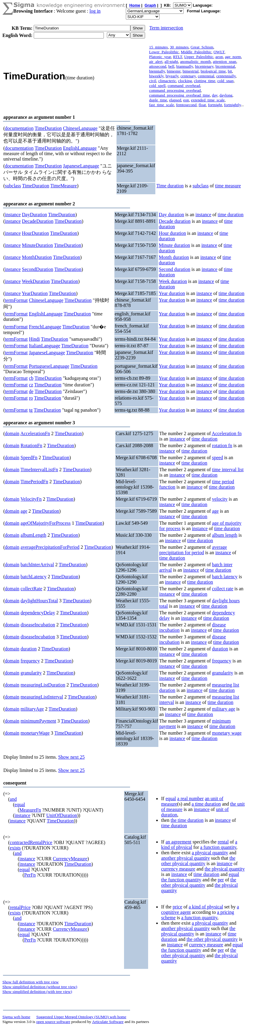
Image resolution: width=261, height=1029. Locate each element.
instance (12, 214)
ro (31, 398)
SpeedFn (28, 457)
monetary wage (226, 733)
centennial (206, 76)
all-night (171, 61)
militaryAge (32, 708)
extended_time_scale (208, 100)
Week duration (173, 281)
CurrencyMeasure (70, 858)
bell (171, 66)
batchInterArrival (37, 564)
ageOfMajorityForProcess (45, 523)
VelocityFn (31, 499)
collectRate (31, 588)
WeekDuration (36, 281)
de (31, 391)
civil (152, 80)
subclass (13, 185)
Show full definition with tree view (30, 982)
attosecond (157, 66)
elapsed (175, 100)
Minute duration (174, 245)
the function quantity (181, 879)
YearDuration (35, 293)
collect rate (222, 588)
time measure (228, 185)
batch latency (225, 576)
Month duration (174, 257)
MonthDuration (37, 257)
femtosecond (186, 105)
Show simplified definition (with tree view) (37, 991)
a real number (190, 798)
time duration (231, 214)
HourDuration (35, 233)
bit (230, 71)
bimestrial (190, 71)
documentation (19, 128)
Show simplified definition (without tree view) (39, 986)
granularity (31, 672)
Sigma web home (16, 1017)
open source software (53, 1021)
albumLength (33, 535)
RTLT (177, 56)
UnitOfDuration (61, 815)
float (202, 105)
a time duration (206, 803)
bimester (173, 71)
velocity (220, 499)
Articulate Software (108, 1021)
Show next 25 (71, 757)
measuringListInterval (41, 696)
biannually (184, 66)
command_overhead (184, 85)
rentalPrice (20, 907)
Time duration (170, 185)
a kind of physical (206, 906)
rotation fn (222, 445)
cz (31, 384)
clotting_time (204, 80)
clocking (185, 80)
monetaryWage (34, 733)
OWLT (218, 52)
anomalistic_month (195, 61)
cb (31, 378)
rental (223, 841)
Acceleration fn (226, 433)
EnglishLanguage (80, 148)
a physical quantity (210, 852)
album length (224, 535)
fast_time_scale (161, 105)
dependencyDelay (37, 612)
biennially (157, 71)
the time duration (187, 820)
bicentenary (204, 66)
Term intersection (166, 27)
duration (28, 648)
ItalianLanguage (44, 345)
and (13, 799)
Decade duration (175, 221)
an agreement (178, 841)
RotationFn (31, 445)
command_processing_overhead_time (179, 95)
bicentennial (225, 66)
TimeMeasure (63, 185)
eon (186, 100)
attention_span (224, 61)
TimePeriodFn (34, 481)
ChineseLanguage (80, 128)
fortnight (215, 105)
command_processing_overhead (175, 90)
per (221, 879)
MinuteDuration (37, 245)
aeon (219, 56)
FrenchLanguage (45, 326)
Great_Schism (202, 47)
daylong (225, 95)
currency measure (178, 868)
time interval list (228, 469)
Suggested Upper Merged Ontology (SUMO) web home (81, 1017)
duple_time (158, 100)
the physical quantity (225, 868)
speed (217, 457)
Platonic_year (160, 56)
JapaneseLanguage (81, 165)
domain (12, 433)
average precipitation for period (193, 550)
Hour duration (172, 233)
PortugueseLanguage (49, 366)
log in (95, 11)
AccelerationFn (35, 433)
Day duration (171, 214)
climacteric (167, 80)
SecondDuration (37, 269)
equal (19, 804)
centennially (225, 76)
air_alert (155, 61)
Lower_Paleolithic (164, 52)
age (23, 511)
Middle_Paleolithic (196, 52)
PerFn (30, 874)
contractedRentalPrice (31, 842)
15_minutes (158, 47)
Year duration (172, 293)
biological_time (213, 71)
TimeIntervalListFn (39, 469)
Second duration (174, 269)
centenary (188, 76)
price (177, 906)
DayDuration (34, 214)
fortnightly (232, 105)
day (214, 95)
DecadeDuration (38, 221)
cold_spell (157, 85)
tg (31, 410)
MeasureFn (30, 809)
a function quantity (218, 847)
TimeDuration (48, 128)
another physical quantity (185, 858)
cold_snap (225, 80)
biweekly (156, 76)
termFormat (16, 300)
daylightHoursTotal (39, 600)
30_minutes (179, 47)
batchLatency (33, 576)
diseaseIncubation (37, 624)
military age (223, 708)
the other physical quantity (198, 860)
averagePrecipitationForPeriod (49, 547)
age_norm (233, 56)
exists (15, 847)
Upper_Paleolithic (198, 56)
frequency (30, 660)
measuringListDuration (42, 684)
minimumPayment (38, 720)
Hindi (34, 339)
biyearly (172, 76)
